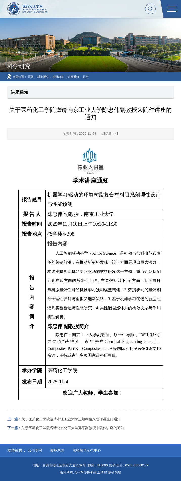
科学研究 (43, 76)
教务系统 (57, 450)
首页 (30, 76)
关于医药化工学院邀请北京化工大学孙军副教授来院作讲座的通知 (65, 428)
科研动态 (58, 76)
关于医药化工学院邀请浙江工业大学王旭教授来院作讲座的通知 (64, 419)
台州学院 (35, 450)
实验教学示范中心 (87, 450)
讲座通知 (73, 76)
